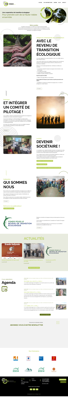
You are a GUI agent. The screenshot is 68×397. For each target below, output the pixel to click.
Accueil (40, 2)
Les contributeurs (48, 2)
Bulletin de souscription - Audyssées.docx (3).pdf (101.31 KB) (49, 167)
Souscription (62, 379)
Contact (64, 2)
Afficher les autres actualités (34, 267)
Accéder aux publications (8, 208)
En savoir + (39, 88)
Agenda (55, 2)
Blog (59, 2)
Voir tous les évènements (45, 314)
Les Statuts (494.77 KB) (42, 164)
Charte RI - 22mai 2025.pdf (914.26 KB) (45, 160)
